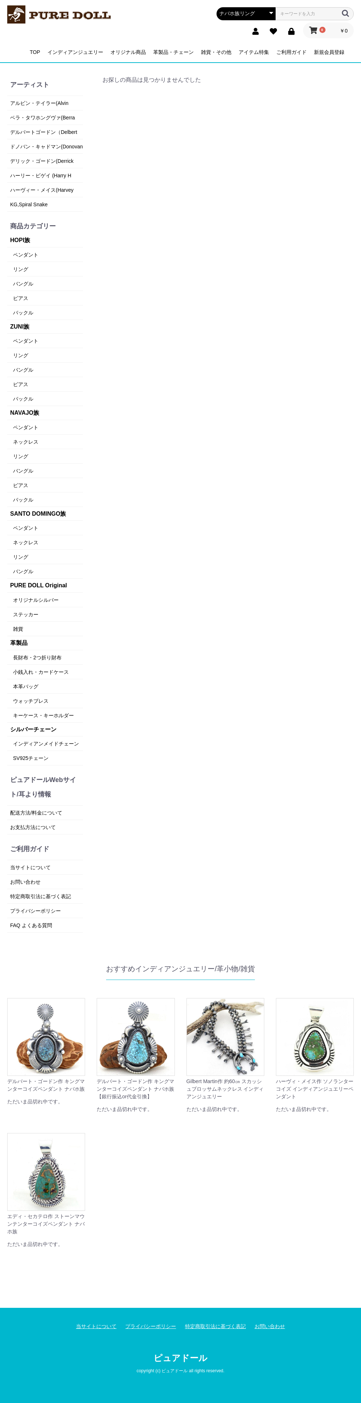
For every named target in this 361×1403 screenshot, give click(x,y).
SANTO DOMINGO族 (38, 514)
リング (20, 269)
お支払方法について (33, 827)
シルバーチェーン (33, 729)
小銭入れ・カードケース (41, 672)
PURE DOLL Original (38, 585)
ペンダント (25, 255)
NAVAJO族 (24, 413)
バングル (23, 284)
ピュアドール (180, 1358)
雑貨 (18, 629)
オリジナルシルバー (36, 600)
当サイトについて (30, 867)
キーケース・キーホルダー (43, 715)
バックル (23, 313)
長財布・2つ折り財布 (37, 657)
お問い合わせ (25, 882)
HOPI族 (20, 240)
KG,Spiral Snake (29, 204)
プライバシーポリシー (35, 911)
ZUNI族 (19, 327)
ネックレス (25, 442)
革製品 (19, 643)
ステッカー (25, 614)
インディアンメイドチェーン (46, 744)
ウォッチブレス (31, 701)
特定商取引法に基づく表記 (40, 896)
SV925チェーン (31, 758)
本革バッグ (25, 686)
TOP (35, 52)
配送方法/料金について (36, 813)
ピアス (20, 298)
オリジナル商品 (128, 52)
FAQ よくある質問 (31, 925)
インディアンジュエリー (75, 52)
